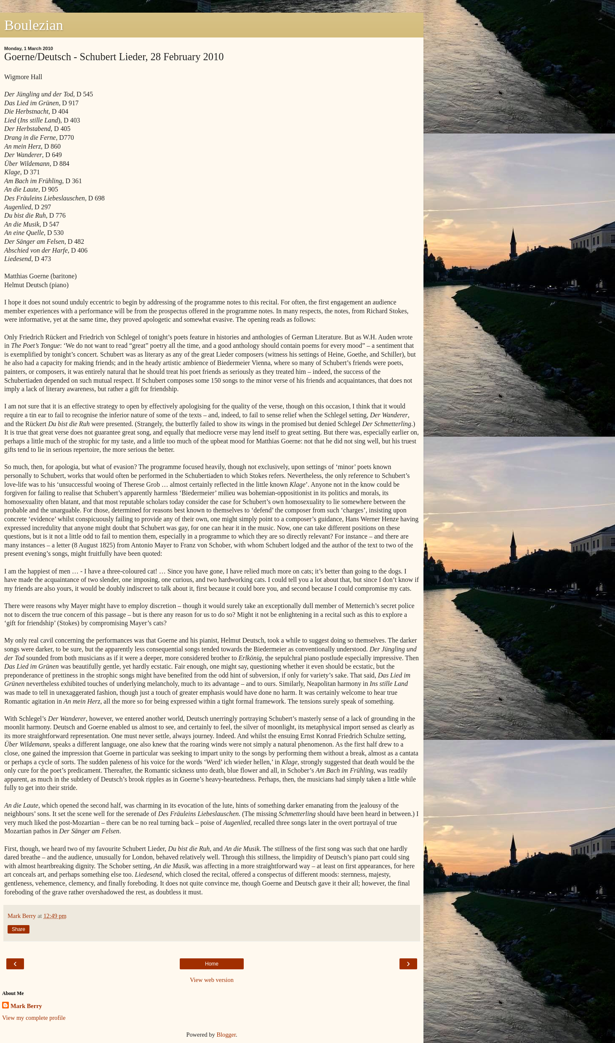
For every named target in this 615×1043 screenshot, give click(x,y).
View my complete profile (34, 1017)
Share (18, 929)
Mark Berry (26, 1006)
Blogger (226, 1034)
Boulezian (33, 25)
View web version (212, 979)
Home (211, 964)
